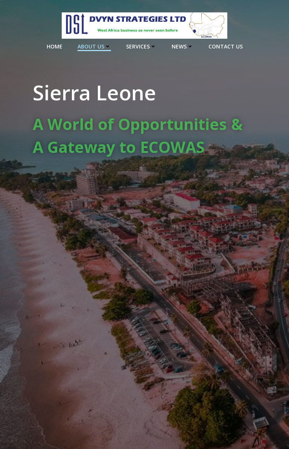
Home (54, 46)
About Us (94, 46)
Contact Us (225, 46)
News (182, 46)
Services (141, 46)
